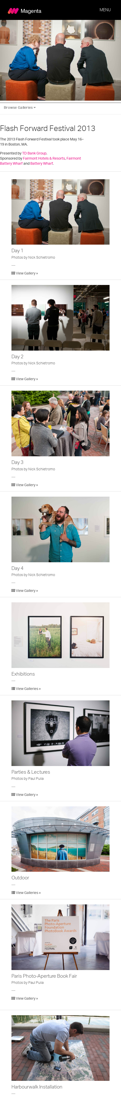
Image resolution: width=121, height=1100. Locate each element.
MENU (105, 10)
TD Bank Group (34, 153)
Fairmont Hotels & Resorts (44, 158)
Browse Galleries (20, 108)
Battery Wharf (41, 163)
